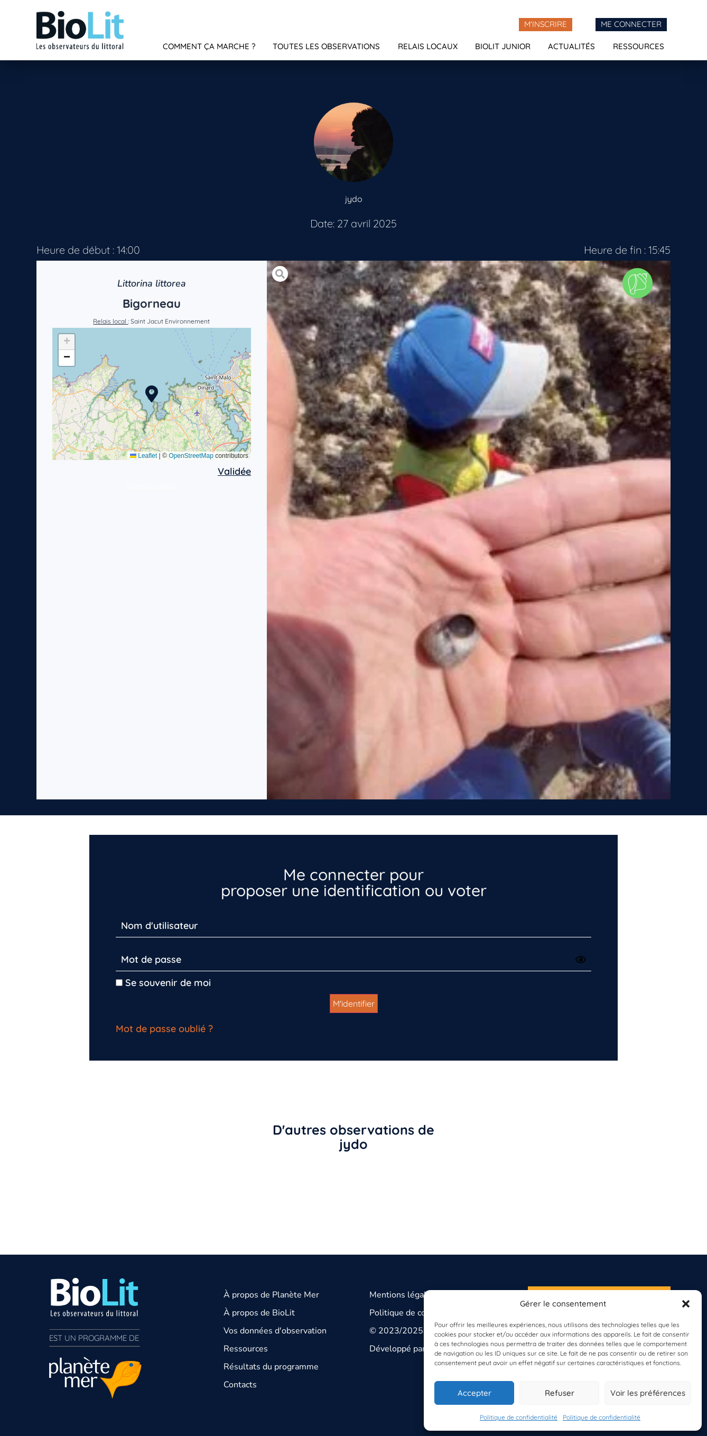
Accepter (474, 1393)
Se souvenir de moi (163, 983)
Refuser (559, 1393)
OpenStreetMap (191, 455)
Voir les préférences (647, 1393)
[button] (686, 1304)
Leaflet (143, 455)
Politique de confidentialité (518, 1417)
